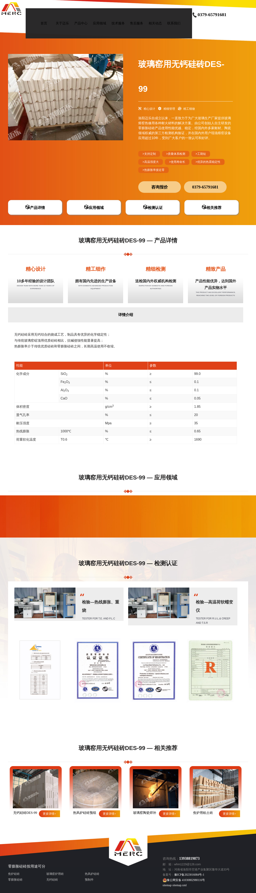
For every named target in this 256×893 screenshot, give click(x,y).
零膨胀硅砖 (17, 866)
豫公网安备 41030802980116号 (184, 880)
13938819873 (189, 858)
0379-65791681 (209, 14)
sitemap (167, 885)
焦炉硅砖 (14, 873)
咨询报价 (159, 187)
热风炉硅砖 (92, 873)
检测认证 (153, 208)
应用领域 (94, 208)
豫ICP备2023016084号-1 (189, 874)
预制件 (89, 879)
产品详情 (35, 208)
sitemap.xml (179, 885)
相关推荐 (211, 208)
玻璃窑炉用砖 (55, 873)
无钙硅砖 (52, 879)
